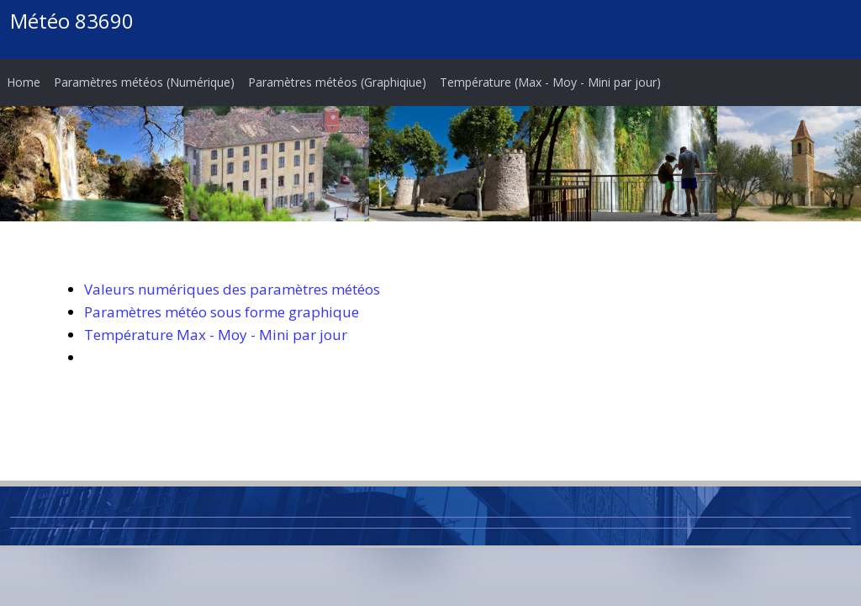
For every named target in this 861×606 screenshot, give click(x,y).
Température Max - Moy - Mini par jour (215, 334)
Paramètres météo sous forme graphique (221, 312)
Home (23, 82)
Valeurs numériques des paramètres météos (232, 289)
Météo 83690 (72, 21)
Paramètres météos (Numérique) (144, 82)
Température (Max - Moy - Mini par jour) (550, 82)
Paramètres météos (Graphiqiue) (337, 82)
